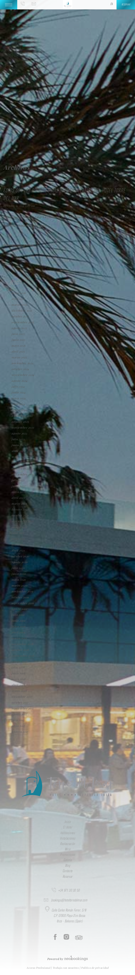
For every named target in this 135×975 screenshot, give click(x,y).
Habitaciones (67, 833)
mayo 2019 (18, 626)
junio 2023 (18, 445)
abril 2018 (18, 685)
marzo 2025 (19, 357)
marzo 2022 (19, 503)
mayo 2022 (18, 492)
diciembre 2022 (21, 462)
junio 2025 (18, 339)
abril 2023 (18, 451)
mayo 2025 (18, 345)
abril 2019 (18, 632)
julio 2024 (18, 386)
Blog (67, 865)
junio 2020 (18, 573)
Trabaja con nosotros (66, 967)
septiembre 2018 (22, 655)
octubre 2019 (20, 597)
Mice (67, 849)
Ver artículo (123, 233)
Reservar (67, 876)
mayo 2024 (18, 398)
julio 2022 (18, 480)
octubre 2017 (19, 702)
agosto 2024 (19, 380)
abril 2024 (18, 404)
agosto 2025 (19, 328)
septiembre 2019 (22, 603)
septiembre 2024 (22, 375)
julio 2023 (18, 439)
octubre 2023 (20, 421)
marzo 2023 (19, 456)
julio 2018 (18, 667)
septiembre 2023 (22, 427)
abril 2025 (18, 351)
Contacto (67, 871)
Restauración (67, 844)
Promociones (67, 855)
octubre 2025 (20, 316)
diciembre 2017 (21, 696)
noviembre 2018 (22, 644)
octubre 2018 (20, 650)
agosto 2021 (19, 527)
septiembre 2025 (22, 322)
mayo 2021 (18, 544)
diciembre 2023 (21, 415)
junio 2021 (18, 538)
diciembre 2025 (21, 310)
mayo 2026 (18, 293)
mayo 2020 (18, 579)
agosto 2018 (19, 661)
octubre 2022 (20, 468)
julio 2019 (18, 614)
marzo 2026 (19, 304)
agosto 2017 (19, 714)
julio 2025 (18, 334)
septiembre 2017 (22, 708)
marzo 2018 (19, 690)
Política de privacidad (95, 967)
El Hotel (67, 827)
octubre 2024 (20, 369)
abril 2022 (18, 497)
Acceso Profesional (38, 967)
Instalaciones (67, 838)
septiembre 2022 (22, 474)
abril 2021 (18, 550)
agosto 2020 (19, 562)
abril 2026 (18, 298)
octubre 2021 (20, 515)
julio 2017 (17, 720)
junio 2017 (18, 726)
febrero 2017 (19, 731)
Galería (67, 860)
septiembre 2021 (22, 521)
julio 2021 (17, 533)
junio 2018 (18, 673)
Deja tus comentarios (18, 245)
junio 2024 (18, 392)
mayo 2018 (18, 679)
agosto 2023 (19, 433)
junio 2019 (18, 620)
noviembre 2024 (22, 363)
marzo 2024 (19, 410)
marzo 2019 (19, 638)
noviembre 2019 (22, 591)
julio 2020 (18, 568)
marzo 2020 (19, 585)
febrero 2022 (19, 509)
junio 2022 (18, 486)
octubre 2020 (20, 556)
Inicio (67, 822)
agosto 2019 (19, 609)
